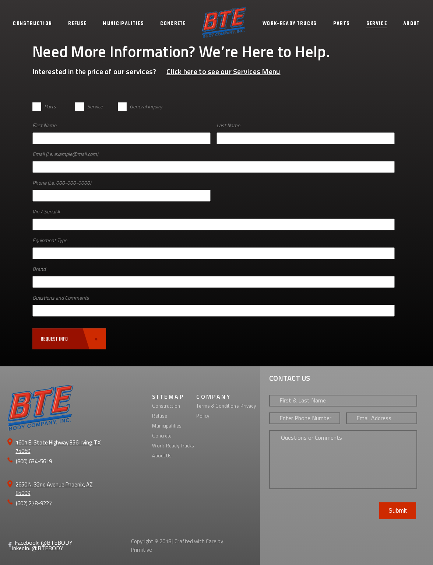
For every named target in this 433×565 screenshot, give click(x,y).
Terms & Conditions (217, 405)
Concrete (162, 435)
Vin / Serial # (46, 211)
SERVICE (376, 24)
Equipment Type (49, 240)
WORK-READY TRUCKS (290, 24)
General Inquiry (146, 106)
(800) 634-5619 (34, 461)
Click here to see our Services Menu (223, 71)
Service (95, 106)
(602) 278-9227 (34, 503)
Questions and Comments (60, 297)
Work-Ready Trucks (173, 445)
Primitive (141, 549)
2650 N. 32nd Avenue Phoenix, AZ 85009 (54, 488)
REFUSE (77, 24)
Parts (50, 106)
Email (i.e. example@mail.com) (65, 154)
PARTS (341, 24)
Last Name (228, 125)
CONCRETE (173, 24)
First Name (44, 125)
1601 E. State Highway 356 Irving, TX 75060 (58, 446)
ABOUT (411, 24)
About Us (162, 455)
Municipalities (167, 425)
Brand (39, 269)
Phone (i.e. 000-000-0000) (61, 182)
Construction (166, 405)
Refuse (159, 415)
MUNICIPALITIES (123, 24)
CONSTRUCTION (32, 24)
